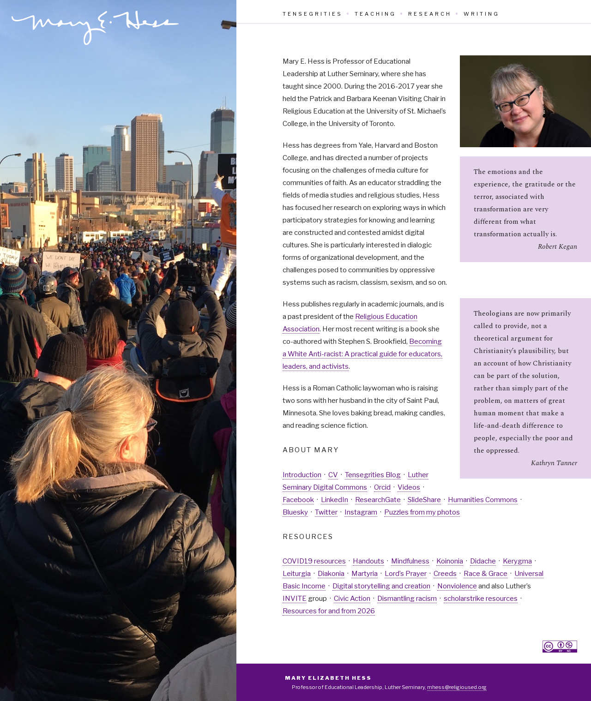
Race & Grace (485, 573)
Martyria (364, 573)
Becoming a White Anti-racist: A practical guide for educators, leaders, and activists (362, 354)
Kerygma (517, 561)
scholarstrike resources (481, 598)
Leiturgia (297, 573)
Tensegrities (313, 14)
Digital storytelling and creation (381, 586)
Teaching (375, 14)
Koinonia (449, 561)
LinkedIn (334, 500)
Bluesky (295, 512)
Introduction (302, 475)
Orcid (382, 487)
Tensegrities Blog (373, 475)
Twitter (326, 512)
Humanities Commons (483, 500)
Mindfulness (410, 561)
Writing (482, 14)
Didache (483, 561)
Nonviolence (457, 586)
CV (333, 475)
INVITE (295, 598)
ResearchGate (378, 500)
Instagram (360, 512)
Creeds (445, 573)
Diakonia (331, 573)
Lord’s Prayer (406, 573)
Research (430, 14)
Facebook (298, 500)
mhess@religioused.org (457, 687)
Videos (409, 487)
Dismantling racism (407, 598)
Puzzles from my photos (422, 512)
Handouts (368, 561)
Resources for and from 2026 (329, 611)
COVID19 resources (314, 561)
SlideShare (424, 500)
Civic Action (352, 598)
